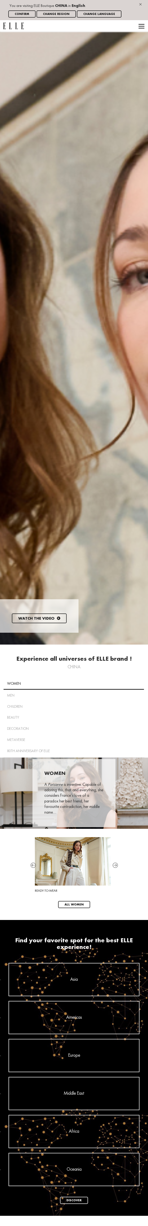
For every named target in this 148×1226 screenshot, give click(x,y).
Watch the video (39, 619)
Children (15, 707)
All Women (74, 904)
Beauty (13, 718)
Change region (56, 14)
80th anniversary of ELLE (28, 751)
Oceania (74, 1169)
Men (10, 696)
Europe (74, 1055)
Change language (99, 14)
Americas (74, 1017)
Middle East (74, 1093)
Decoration (18, 729)
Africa (74, 1131)
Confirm (22, 14)
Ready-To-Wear (73, 865)
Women (14, 684)
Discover (74, 1200)
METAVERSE (16, 740)
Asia (74, 979)
